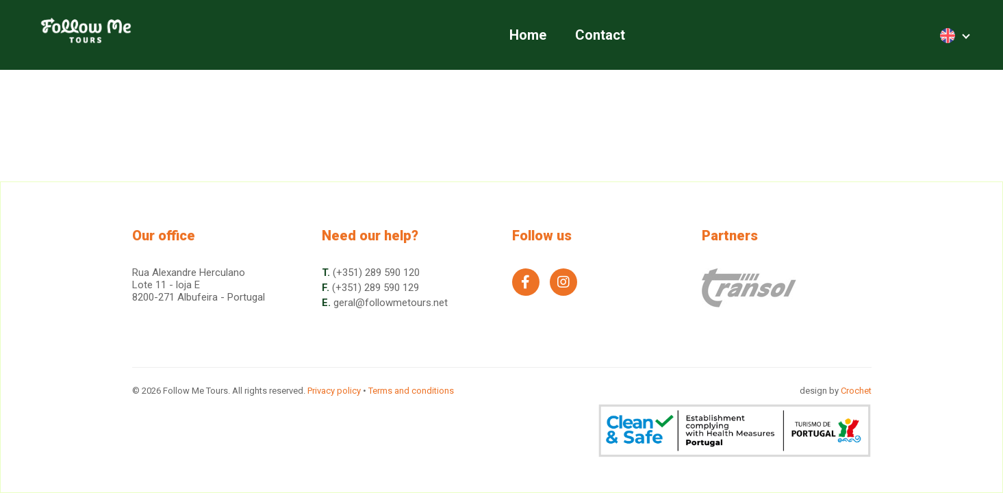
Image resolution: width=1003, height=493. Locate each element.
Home (527, 35)
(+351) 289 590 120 (376, 272)
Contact (600, 35)
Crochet (856, 390)
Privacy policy (334, 390)
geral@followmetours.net (390, 302)
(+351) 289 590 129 (375, 287)
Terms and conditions (411, 390)
